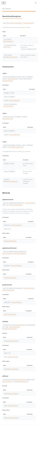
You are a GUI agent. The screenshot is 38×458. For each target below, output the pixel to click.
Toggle (3, 3)
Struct (8, 47)
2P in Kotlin (6, 9)
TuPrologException (28, 23)
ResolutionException (16, 23)
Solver (23, 27)
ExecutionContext (8, 41)
